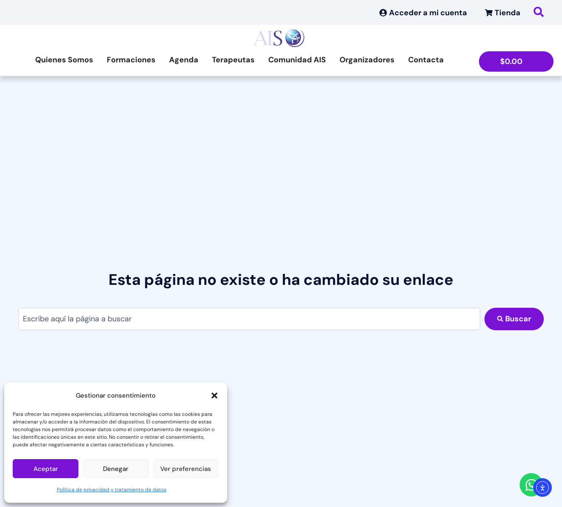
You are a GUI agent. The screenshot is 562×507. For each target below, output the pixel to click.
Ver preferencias (185, 469)
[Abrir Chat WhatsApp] (531, 484)
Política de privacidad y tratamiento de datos (112, 489)
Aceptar (45, 469)
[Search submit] (514, 319)
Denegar (115, 469)
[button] (214, 395)
